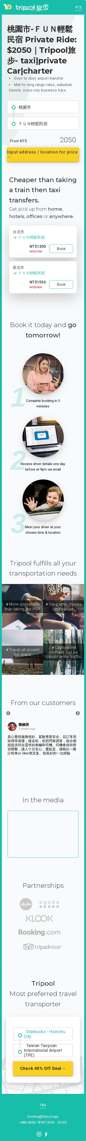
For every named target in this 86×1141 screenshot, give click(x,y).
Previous (8, 713)
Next (77, 713)
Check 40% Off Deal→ (43, 1068)
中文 (78, 7)
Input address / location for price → (42, 154)
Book (61, 249)
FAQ (43, 1105)
